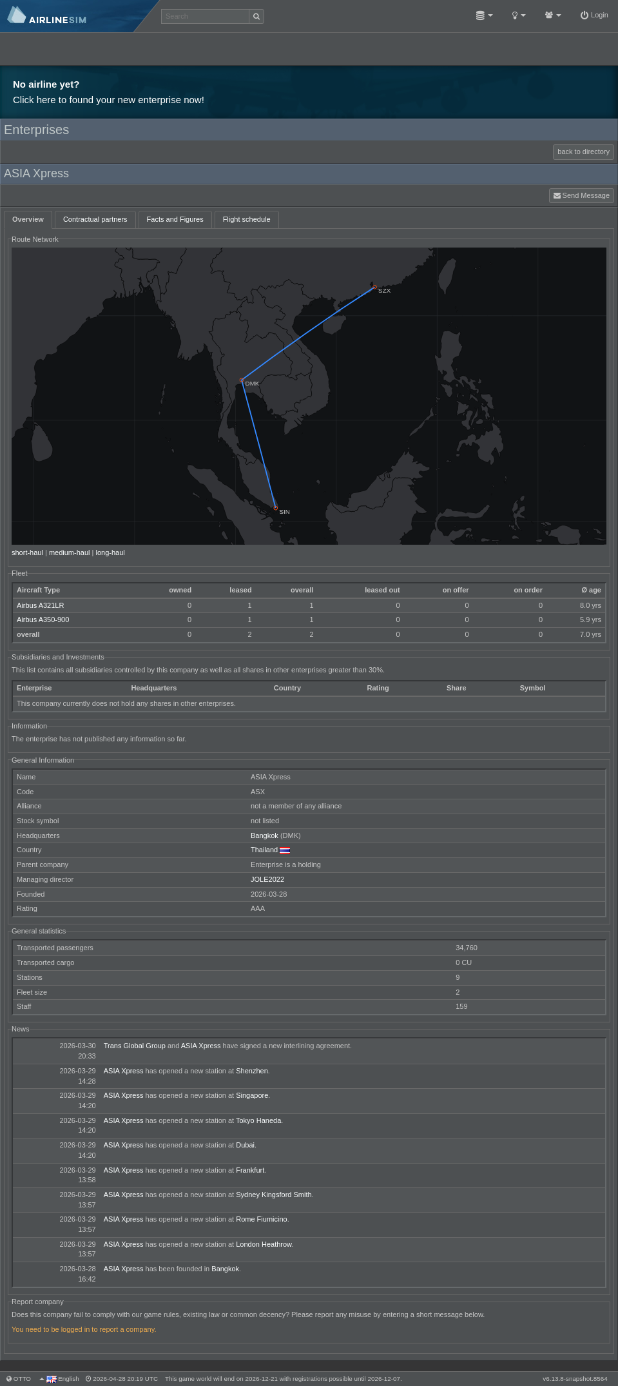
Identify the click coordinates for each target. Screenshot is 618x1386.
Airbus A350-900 (43, 619)
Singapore (252, 1095)
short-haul (27, 552)
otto (22, 1378)
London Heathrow (263, 1244)
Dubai (245, 1145)
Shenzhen (252, 1071)
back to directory (583, 151)
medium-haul (69, 552)
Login (594, 15)
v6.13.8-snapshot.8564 (575, 1378)
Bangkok (264, 835)
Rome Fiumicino (261, 1219)
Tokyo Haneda (258, 1120)
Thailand (264, 850)
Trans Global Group (135, 1045)
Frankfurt (250, 1170)
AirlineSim (80, 16)
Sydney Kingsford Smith (273, 1194)
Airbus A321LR (40, 605)
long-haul (109, 552)
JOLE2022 (267, 879)
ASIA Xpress (201, 1045)
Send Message (582, 195)
